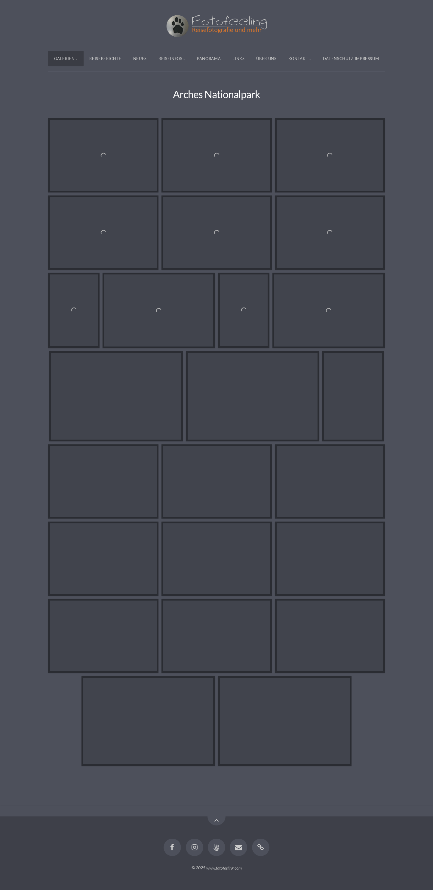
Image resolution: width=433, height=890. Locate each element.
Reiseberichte (105, 58)
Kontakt (298, 58)
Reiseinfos (170, 58)
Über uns (266, 58)
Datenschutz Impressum (351, 58)
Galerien (64, 58)
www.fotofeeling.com (224, 867)
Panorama (209, 58)
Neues (140, 58)
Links (238, 58)
